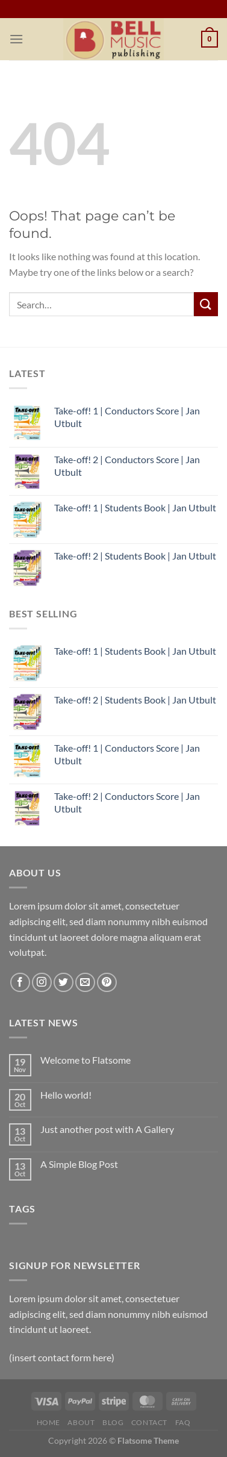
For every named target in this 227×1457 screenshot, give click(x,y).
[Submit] (206, 304)
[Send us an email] (85, 983)
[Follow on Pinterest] (107, 983)
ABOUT (81, 1422)
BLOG (112, 1422)
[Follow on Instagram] (42, 983)
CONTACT (149, 1422)
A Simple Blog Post (79, 1164)
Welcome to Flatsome (85, 1059)
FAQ (183, 1422)
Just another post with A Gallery (107, 1129)
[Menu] (16, 39)
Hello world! (66, 1094)
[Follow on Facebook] (20, 983)
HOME (48, 1422)
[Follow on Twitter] (63, 983)
